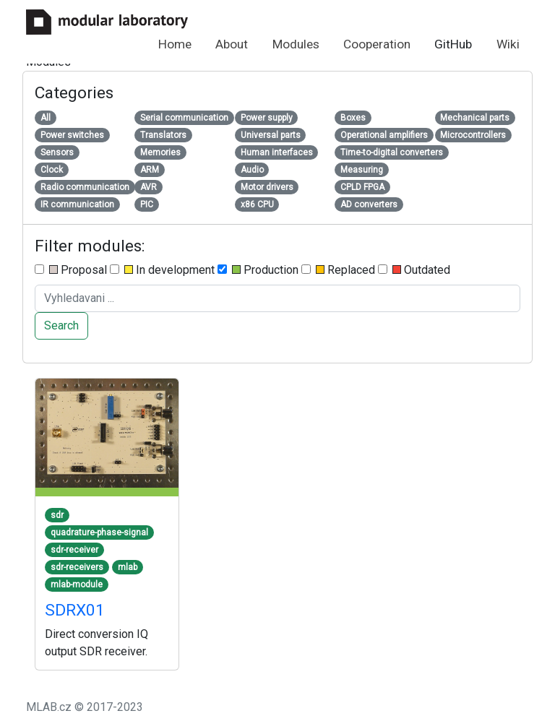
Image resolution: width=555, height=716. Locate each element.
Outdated (414, 270)
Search (61, 325)
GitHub (453, 44)
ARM (149, 170)
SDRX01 (75, 610)
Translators (163, 135)
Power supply (267, 118)
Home (175, 44)
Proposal (71, 270)
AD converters (368, 204)
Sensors (57, 152)
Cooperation (376, 44)
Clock (51, 170)
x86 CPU (257, 204)
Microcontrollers (473, 135)
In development (162, 270)
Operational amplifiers (384, 135)
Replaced (338, 270)
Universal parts (271, 135)
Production (258, 270)
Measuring (361, 170)
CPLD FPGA (362, 187)
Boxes (353, 118)
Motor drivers (267, 187)
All (45, 118)
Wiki (508, 44)
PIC (146, 204)
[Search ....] (277, 298)
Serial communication (184, 118)
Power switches (72, 135)
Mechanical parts (474, 118)
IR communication (77, 204)
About (231, 44)
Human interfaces (277, 152)
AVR (148, 187)
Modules (295, 44)
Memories (160, 152)
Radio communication (84, 187)
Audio (252, 170)
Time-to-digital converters (391, 152)
